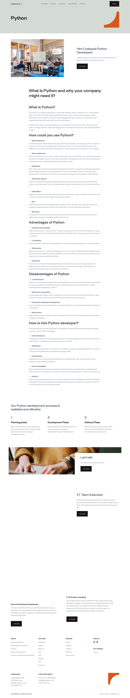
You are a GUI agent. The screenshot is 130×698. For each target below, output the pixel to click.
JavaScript (41, 642)
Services (53, 4)
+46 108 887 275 (16, 685)
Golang (40, 658)
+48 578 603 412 (43, 683)
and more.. (42, 665)
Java (39, 655)
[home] (16, 4)
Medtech (69, 652)
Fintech (68, 642)
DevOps (13, 649)
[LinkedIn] (94, 642)
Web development (17, 642)
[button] (44, 4)
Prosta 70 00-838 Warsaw (47, 678)
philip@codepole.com (18, 683)
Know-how (62, 4)
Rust (39, 652)
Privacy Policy (104, 694)
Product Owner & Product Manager (22, 655)
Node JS (41, 645)
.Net (39, 662)
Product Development (18, 652)
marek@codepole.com (46, 680)
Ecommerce (70, 655)
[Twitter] (97, 642)
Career (95, 652)
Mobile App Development (19, 645)
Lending (68, 645)
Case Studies (72, 4)
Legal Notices (114, 694)
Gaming (68, 649)
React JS (41, 649)
